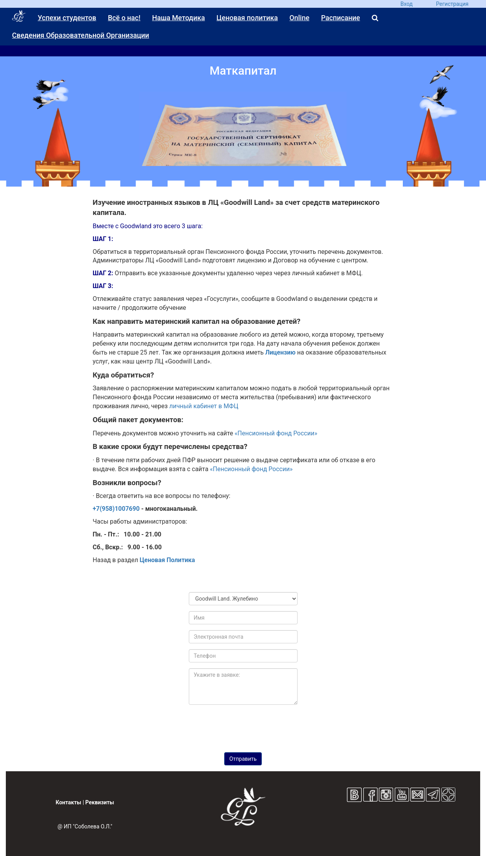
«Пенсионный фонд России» (276, 433)
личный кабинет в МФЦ (204, 406)
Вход (407, 4)
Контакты (68, 802)
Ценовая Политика (167, 560)
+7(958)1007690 (116, 508)
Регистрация (452, 4)
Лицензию (280, 352)
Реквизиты (99, 802)
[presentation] (243, 726)
